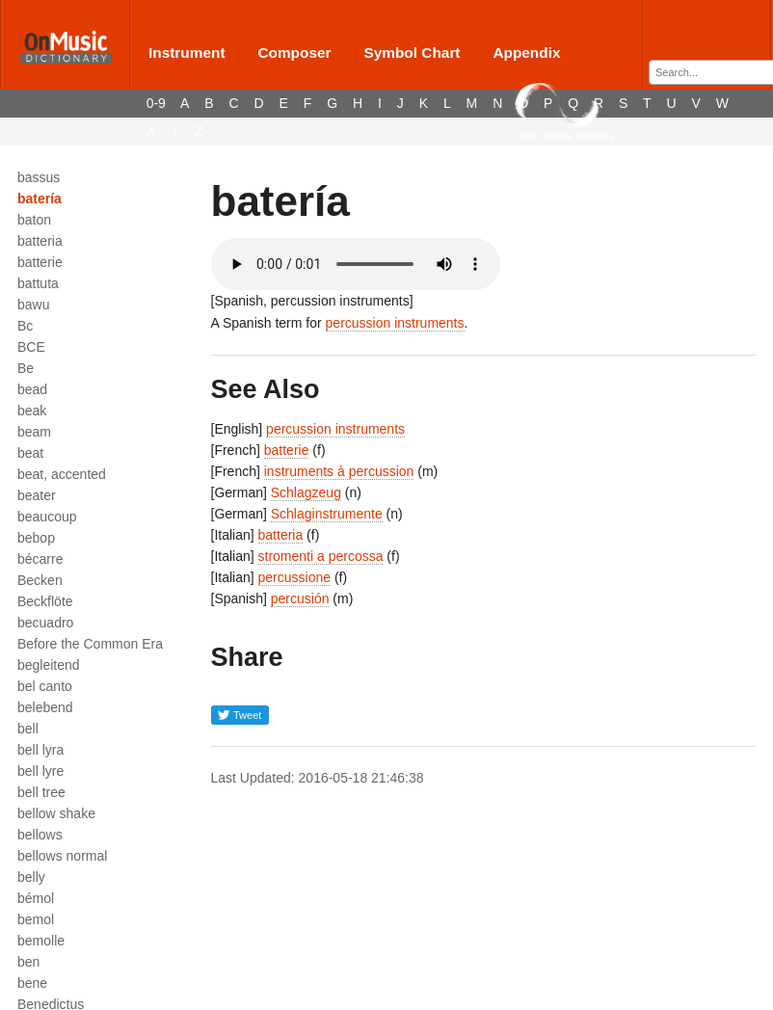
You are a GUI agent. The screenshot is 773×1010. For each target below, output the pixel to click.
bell (28, 728)
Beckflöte (45, 601)
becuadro (45, 622)
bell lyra (40, 750)
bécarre (40, 559)
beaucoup (47, 516)
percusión (300, 598)
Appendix (526, 52)
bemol (35, 919)
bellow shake (56, 813)
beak (31, 410)
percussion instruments (395, 323)
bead (32, 389)
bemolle (41, 940)
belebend (45, 707)
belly (31, 877)
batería (39, 198)
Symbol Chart (411, 52)
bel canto (44, 686)
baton (34, 219)
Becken (40, 580)
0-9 (156, 103)
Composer (294, 52)
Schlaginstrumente (327, 513)
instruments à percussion (339, 471)
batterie (40, 262)
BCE (31, 347)
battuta (38, 283)
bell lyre (40, 771)
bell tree (41, 792)
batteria (40, 241)
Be (25, 368)
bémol (35, 898)
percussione (295, 577)
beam (34, 431)
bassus (38, 177)
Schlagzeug (306, 492)
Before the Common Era (90, 643)
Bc (25, 325)
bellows (40, 834)
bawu (33, 304)
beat (30, 453)
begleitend (48, 665)
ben (28, 962)
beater (36, 495)
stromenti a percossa (321, 556)
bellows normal (62, 856)
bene (32, 983)
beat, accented (61, 474)
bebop (36, 537)
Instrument (187, 52)
